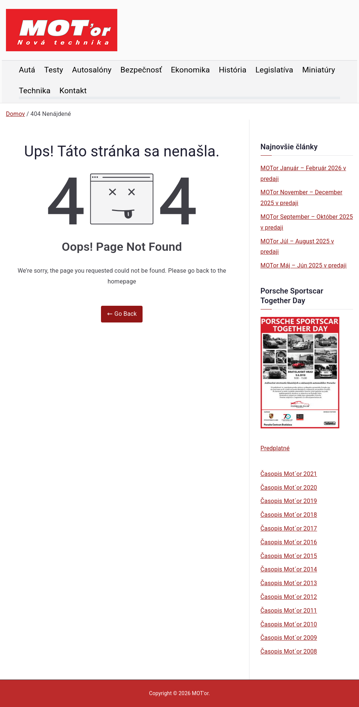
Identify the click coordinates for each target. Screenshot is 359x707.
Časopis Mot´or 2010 (289, 624)
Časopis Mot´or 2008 (289, 651)
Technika (34, 90)
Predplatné (275, 448)
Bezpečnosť (141, 69)
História (233, 69)
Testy (53, 69)
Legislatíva (274, 69)
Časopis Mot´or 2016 (289, 542)
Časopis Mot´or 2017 (289, 528)
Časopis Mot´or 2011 (289, 610)
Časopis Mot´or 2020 (289, 487)
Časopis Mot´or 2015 (289, 556)
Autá (27, 69)
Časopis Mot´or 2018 (289, 514)
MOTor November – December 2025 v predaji (302, 198)
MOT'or (200, 693)
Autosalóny (91, 69)
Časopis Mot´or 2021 (289, 473)
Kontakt (73, 90)
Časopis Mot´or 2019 (289, 501)
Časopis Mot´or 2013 (289, 583)
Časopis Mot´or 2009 (289, 637)
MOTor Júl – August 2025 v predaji (297, 247)
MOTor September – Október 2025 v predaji (307, 222)
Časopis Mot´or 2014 (289, 569)
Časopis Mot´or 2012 (289, 596)
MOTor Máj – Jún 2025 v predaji (304, 265)
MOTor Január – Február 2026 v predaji (303, 173)
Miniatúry (318, 69)
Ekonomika (190, 69)
